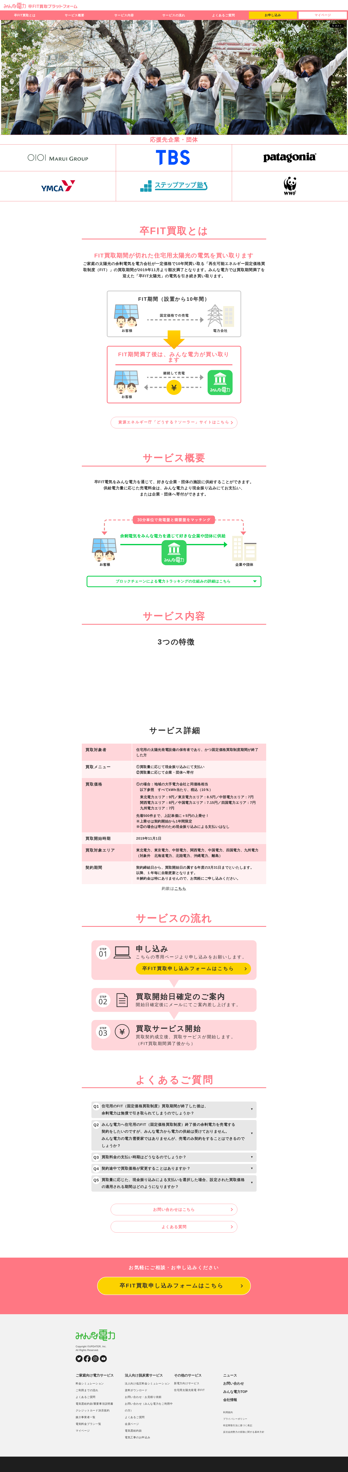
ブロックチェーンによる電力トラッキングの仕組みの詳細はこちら (174, 585)
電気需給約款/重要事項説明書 (94, 1419)
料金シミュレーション (90, 1398)
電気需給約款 (133, 1446)
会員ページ (132, 1439)
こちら (180, 895)
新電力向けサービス (186, 1398)
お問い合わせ (233, 1399)
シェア (339, 29)
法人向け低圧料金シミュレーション (147, 1398)
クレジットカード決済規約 (92, 1425)
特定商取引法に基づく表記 (237, 1440)
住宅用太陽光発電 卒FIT (189, 1405)
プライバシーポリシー (235, 1434)
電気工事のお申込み (137, 1452)
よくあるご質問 (223, 15)
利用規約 (228, 1427)
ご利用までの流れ (87, 1405)
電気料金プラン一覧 (88, 1439)
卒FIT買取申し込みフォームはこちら (191, 976)
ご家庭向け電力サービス (95, 1391)
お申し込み (273, 15)
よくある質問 (174, 1242)
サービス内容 (124, 15)
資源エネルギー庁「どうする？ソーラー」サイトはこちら (174, 422)
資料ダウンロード (136, 1405)
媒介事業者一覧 (85, 1432)
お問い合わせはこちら (174, 1224)
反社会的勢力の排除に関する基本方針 (243, 1447)
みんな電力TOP (235, 1407)
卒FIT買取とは (25, 15)
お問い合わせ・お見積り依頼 (143, 1412)
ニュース (230, 1391)
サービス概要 (74, 15)
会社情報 (230, 1415)
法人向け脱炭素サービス (144, 1391)
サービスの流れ (173, 15)
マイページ (323, 15)
